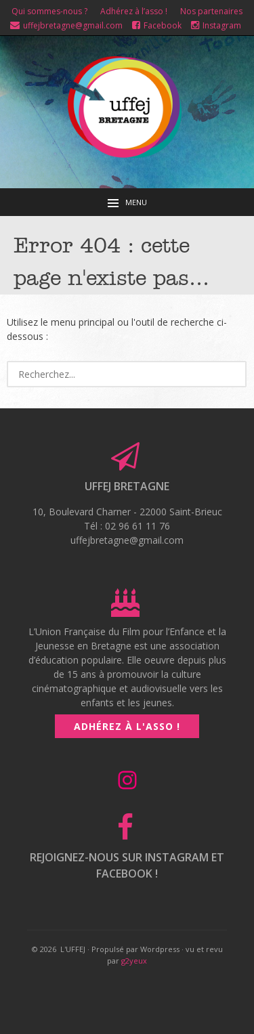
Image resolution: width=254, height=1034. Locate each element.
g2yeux (134, 960)
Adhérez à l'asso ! (127, 726)
